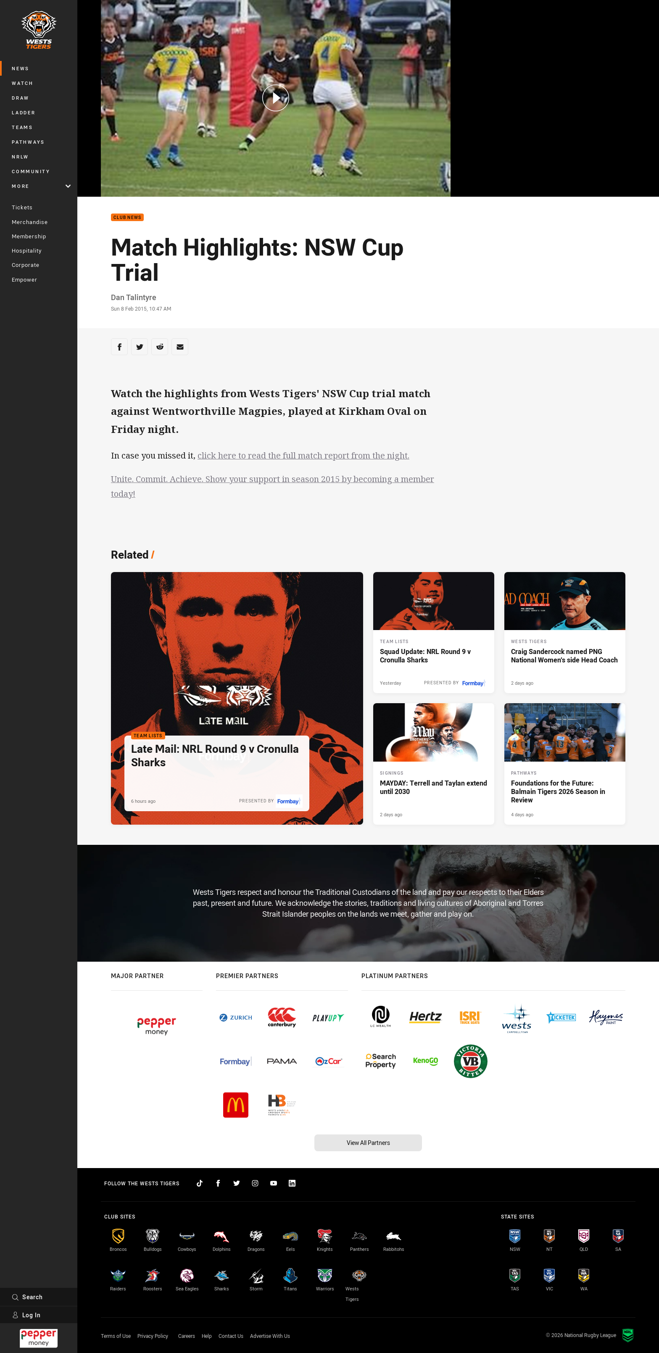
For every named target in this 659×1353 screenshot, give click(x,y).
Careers (186, 1335)
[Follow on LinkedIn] (292, 1183)
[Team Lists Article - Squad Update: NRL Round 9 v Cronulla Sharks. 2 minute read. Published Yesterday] (433, 632)
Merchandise (30, 222)
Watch (23, 83)
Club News (127, 217)
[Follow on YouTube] (273, 1183)
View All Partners (368, 1143)
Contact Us (231, 1335)
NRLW (20, 156)
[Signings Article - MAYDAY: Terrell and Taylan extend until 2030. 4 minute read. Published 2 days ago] (433, 763)
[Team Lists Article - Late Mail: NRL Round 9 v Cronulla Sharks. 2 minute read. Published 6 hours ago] (237, 698)
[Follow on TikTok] (199, 1183)
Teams (22, 127)
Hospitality (27, 250)
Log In (26, 1315)
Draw (20, 98)
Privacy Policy (152, 1335)
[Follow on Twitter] (236, 1183)
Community (31, 171)
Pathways (28, 142)
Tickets (22, 207)
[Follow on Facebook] (218, 1183)
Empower (24, 279)
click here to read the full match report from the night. (303, 455)
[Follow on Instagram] (255, 1183)
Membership (29, 236)
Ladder (24, 112)
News (20, 68)
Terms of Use (116, 1335)
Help (207, 1335)
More (41, 186)
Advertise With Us (270, 1335)
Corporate (26, 265)
